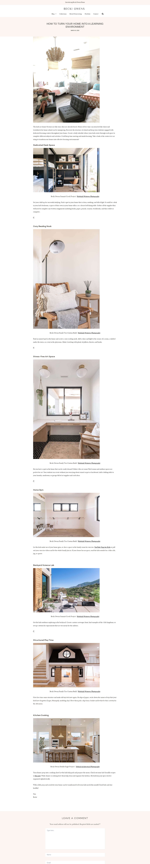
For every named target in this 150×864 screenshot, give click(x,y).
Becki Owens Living (76, 14)
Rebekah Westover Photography (88, 196)
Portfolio (87, 14)
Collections (62, 14)
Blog (54, 14)
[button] (55, 14)
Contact (95, 14)
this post (38, 776)
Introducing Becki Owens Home (75, 2)
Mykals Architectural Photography (88, 767)
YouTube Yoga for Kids (102, 547)
